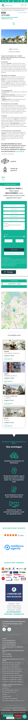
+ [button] (3, 297)
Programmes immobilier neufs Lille (10, 667)
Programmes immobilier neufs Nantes (11, 665)
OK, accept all (8, 715)
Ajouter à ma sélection (14, 51)
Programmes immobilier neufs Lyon (11, 670)
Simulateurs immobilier (9, 648)
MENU (23, 5)
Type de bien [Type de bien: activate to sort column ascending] (7, 282)
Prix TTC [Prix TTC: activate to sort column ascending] (24, 281)
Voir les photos (14, 49)
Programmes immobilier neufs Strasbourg (12, 684)
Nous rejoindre (6, 657)
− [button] (3, 299)
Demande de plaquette (10, 184)
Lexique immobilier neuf (9, 643)
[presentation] (14, 246)
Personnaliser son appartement (9, 701)
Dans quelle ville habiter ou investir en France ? (13, 703)
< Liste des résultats (22, 12)
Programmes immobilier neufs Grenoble (12, 682)
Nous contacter (7, 659)
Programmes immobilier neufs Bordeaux (12, 672)
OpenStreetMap (19, 331)
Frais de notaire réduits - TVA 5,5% (10, 693)
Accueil (4, 641)
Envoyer (14, 249)
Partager (8, 272)
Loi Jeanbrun (5, 691)
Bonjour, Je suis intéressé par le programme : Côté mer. (14, 226)
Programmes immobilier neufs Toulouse (12, 680)
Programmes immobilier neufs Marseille (12, 674)
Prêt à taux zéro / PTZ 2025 (9, 695)
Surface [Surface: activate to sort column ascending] (17, 282)
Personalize (10, 718)
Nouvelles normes (6, 699)
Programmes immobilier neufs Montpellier (12, 678)
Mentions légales (11, 265)
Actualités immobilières (9, 645)
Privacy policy (18, 718)
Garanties (4, 697)
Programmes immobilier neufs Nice (10, 676)
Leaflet (13, 331)
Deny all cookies (20, 715)
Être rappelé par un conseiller (14, 253)
